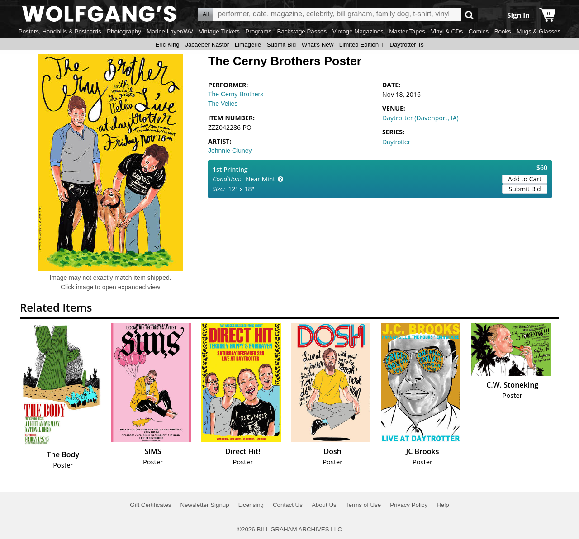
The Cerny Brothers (235, 94)
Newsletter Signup (204, 504)
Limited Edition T (361, 44)
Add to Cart (524, 179)
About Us (324, 504)
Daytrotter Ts (406, 44)
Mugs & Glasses (538, 31)
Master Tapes (407, 31)
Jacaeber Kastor (207, 44)
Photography (124, 31)
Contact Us (288, 504)
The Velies (222, 103)
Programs (258, 31)
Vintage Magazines (358, 31)
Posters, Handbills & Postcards (60, 31)
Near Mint (260, 179)
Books (502, 31)
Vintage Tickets (219, 31)
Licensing (251, 504)
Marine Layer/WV (170, 31)
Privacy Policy (408, 504)
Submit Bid (281, 44)
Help (443, 504)
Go (469, 15)
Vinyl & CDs (447, 31)
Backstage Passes (302, 31)
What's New (318, 44)
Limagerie (248, 44)
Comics (479, 31)
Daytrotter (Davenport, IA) (420, 117)
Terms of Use (363, 504)
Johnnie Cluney (230, 150)
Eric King (167, 44)
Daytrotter (396, 142)
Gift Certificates (150, 504)
